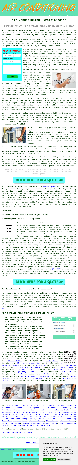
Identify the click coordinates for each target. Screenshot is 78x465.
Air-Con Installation (16, 405)
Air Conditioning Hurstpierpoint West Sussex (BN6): (27, 30)
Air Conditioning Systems (22, 416)
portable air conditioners (29, 249)
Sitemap (3, 449)
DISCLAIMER (71, 15)
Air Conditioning (29, 412)
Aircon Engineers (20, 421)
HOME (47, 15)
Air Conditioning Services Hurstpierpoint (28, 313)
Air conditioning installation (15, 187)
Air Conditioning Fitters (23, 419)
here (3, 308)
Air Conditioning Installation (59, 405)
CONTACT (64, 15)
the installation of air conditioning (57, 240)
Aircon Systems (33, 408)
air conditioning (67, 200)
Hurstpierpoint (49, 187)
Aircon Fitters (45, 412)
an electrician (15, 361)
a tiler (73, 374)
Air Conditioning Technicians (56, 408)
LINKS (52, 15)
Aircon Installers (42, 414)
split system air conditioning (49, 251)
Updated (24, 449)
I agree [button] (46, 459)
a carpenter (41, 365)
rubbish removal (66, 367)
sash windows (47, 374)
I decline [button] (53, 459)
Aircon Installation (35, 405)
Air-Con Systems (61, 414)
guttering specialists (28, 372)
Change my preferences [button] (64, 459)
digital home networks (63, 369)
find (8, 293)
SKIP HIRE (66, 372)
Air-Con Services (61, 412)
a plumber (20, 374)
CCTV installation (25, 369)
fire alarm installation (28, 363)
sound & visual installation (35, 376)
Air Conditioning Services (35, 410)
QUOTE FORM (56, 269)
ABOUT (58, 15)
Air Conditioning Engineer (60, 410)
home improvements (37, 378)
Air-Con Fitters (42, 416)
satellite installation (30, 367)
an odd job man (70, 365)
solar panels (52, 361)
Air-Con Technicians (11, 423)
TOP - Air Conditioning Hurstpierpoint (18, 433)
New (8, 449)
